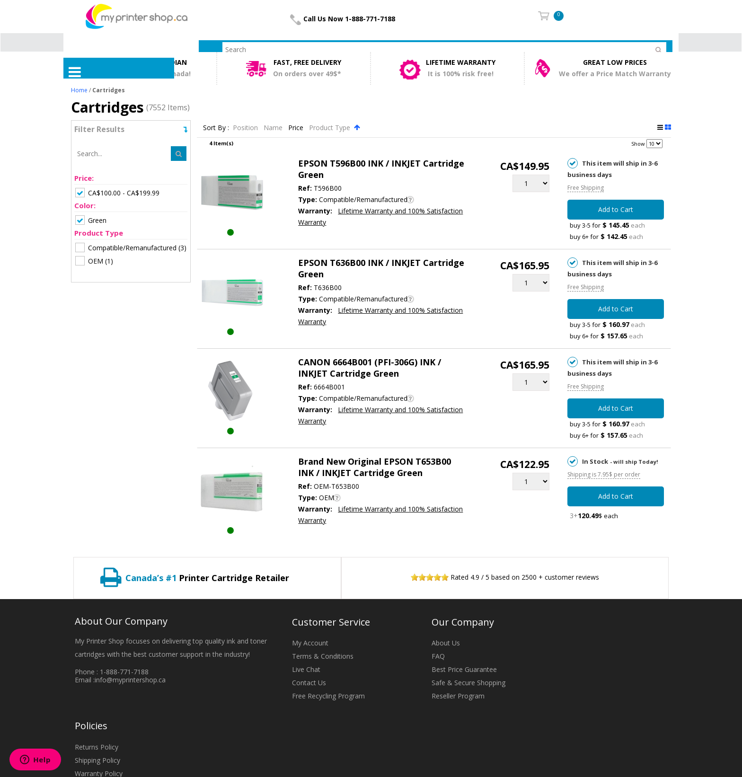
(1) (94, 260)
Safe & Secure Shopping (468, 682)
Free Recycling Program (328, 695)
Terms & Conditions (322, 656)
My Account (310, 642)
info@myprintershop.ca (130, 679)
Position (246, 127)
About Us (446, 642)
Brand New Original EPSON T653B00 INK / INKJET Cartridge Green (374, 467)
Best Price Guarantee (464, 669)
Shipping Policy (97, 760)
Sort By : (216, 127)
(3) (130, 247)
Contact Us (309, 682)
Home (79, 90)
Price (296, 127)
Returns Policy (96, 746)
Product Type (330, 127)
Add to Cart (615, 209)
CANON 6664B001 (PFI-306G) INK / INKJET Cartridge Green (369, 367)
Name (274, 127)
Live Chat (306, 669)
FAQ (438, 656)
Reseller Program (458, 695)
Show (638, 143)
